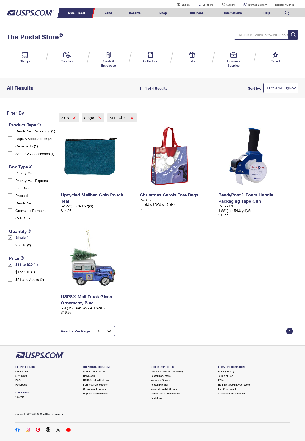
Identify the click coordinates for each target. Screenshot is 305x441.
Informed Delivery (257, 4)
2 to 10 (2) (23, 245)
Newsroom (89, 375)
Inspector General (161, 380)
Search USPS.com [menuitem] (287, 13)
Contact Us (21, 371)
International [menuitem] (233, 13)
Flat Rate (22, 188)
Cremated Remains (30, 210)
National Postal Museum (164, 389)
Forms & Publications (95, 384)
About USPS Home (94, 371)
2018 (65, 117)
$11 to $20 (118, 117)
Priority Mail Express (31, 180)
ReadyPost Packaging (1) (35, 131)
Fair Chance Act (227, 389)
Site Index (21, 375)
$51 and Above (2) (29, 279)
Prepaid (21, 195)
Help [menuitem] (266, 13)
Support (230, 4)
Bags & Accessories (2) (33, 138)
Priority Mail (24, 173)
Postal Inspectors (161, 375)
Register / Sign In (284, 4)
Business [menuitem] (197, 13)
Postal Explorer (159, 384)
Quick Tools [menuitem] (77, 13)
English (181, 4)
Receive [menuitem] (135, 13)
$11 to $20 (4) (26, 264)
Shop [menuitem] (163, 13)
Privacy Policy (226, 371)
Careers (19, 396)
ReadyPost (24, 203)
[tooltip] (39, 124)
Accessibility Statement (231, 393)
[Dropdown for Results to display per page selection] (104, 331)
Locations (208, 4)
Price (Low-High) (279, 88)
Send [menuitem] (108, 13)
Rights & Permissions (95, 393)
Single (89, 117)
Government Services (95, 389)
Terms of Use (225, 375)
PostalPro (156, 397)
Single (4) (23, 237)
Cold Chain (24, 218)
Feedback (21, 384)
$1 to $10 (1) (25, 272)
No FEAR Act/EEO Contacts (234, 384)
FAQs (18, 380)
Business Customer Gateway (167, 371)
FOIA (221, 380)
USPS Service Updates (96, 380)
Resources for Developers (165, 393)
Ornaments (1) (26, 146)
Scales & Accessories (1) (34, 153)
